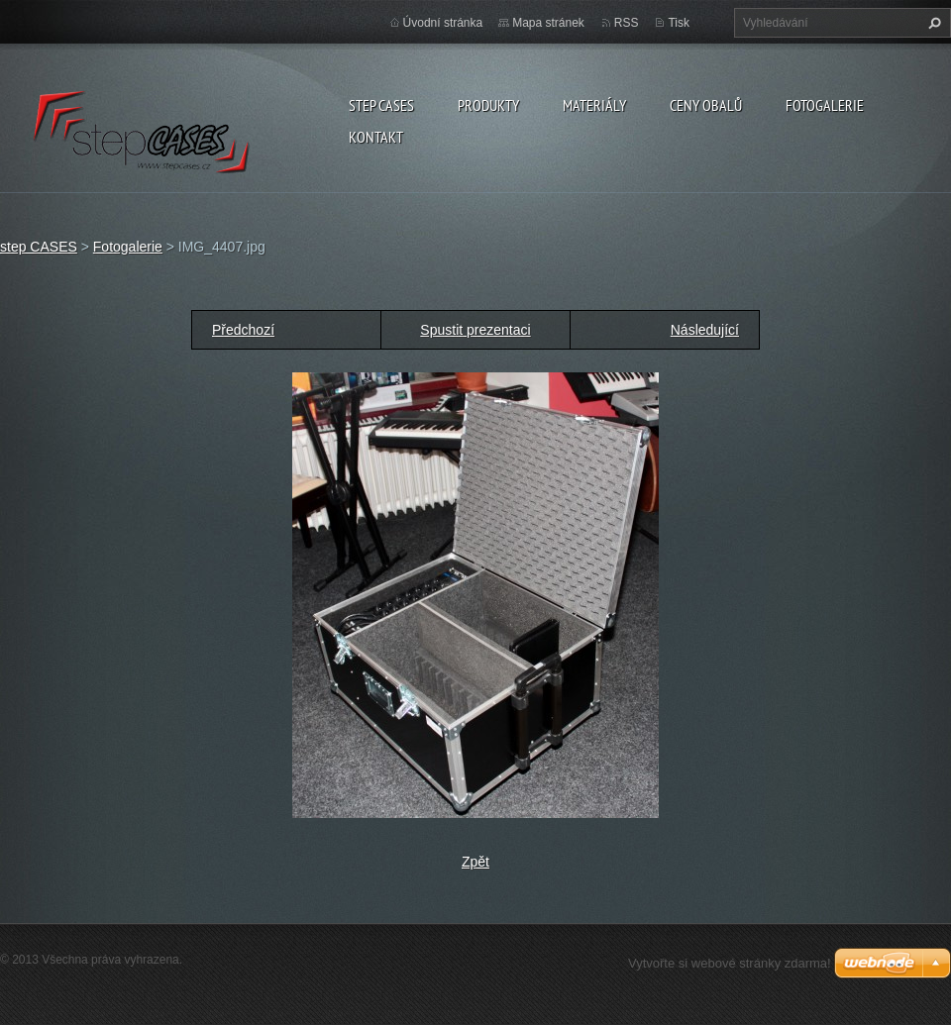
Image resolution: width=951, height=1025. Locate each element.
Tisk (678, 23)
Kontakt (376, 137)
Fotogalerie (825, 105)
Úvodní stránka (443, 23)
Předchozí (243, 330)
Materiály (594, 105)
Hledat (932, 23)
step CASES (381, 105)
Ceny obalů (706, 105)
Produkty (488, 105)
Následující (705, 330)
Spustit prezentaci (475, 330)
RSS (626, 23)
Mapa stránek (548, 23)
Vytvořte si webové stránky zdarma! (729, 963)
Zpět (475, 862)
